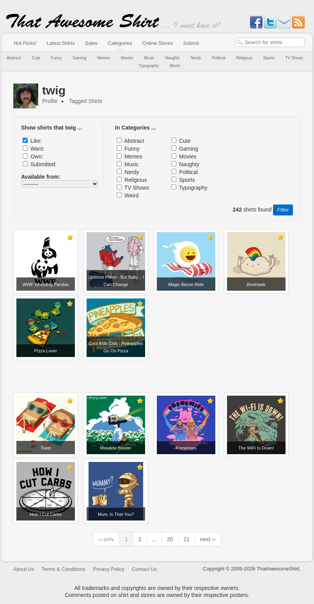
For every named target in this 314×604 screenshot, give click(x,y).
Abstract (14, 58)
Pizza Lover (45, 350)
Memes (103, 58)
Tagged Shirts (86, 101)
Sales (91, 43)
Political (218, 58)
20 (170, 539)
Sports (269, 58)
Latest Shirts (60, 43)
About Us (23, 569)
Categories (120, 43)
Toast (46, 448)
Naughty (172, 58)
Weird (175, 66)
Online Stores (157, 43)
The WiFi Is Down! (256, 448)
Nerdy (196, 58)
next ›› (208, 539)
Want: (37, 149)
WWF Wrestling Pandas (46, 284)
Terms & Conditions (63, 569)
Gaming (79, 58)
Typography (148, 66)
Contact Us (144, 569)
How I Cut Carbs (46, 514)
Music (149, 58)
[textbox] (270, 42)
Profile (50, 101)
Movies (127, 58)
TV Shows (294, 58)
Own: (36, 156)
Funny (56, 58)
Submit (191, 43)
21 (187, 539)
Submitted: (43, 164)
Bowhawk (256, 284)
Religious (244, 58)
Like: (36, 141)
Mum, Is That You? (116, 514)
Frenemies (186, 448)
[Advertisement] (157, 373)
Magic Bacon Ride (186, 284)
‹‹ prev (106, 539)
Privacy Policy (108, 569)
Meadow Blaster (115, 448)
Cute (36, 58)
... (154, 539)
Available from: (40, 177)
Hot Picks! (25, 43)
